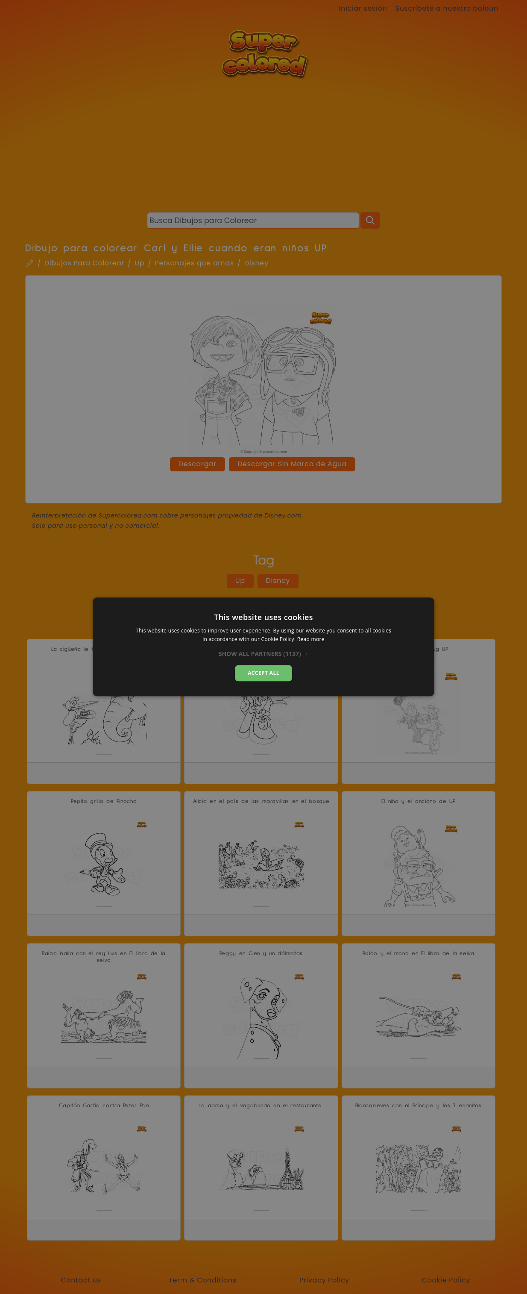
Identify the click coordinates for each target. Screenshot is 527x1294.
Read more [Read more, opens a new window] (311, 639)
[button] (264, 654)
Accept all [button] (263, 672)
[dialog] (263, 646)
